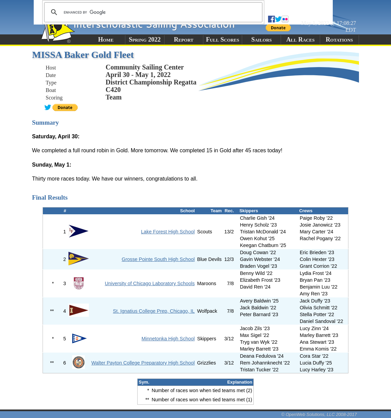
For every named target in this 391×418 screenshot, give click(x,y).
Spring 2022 (145, 39)
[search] (152, 12)
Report (183, 39)
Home (105, 39)
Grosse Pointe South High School (158, 259)
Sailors (261, 39)
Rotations (339, 39)
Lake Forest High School (168, 231)
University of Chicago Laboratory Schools (150, 283)
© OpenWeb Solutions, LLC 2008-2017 (319, 414)
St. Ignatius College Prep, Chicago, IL (154, 311)
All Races (300, 39)
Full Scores (222, 39)
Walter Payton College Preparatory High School (142, 363)
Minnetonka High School (168, 338)
